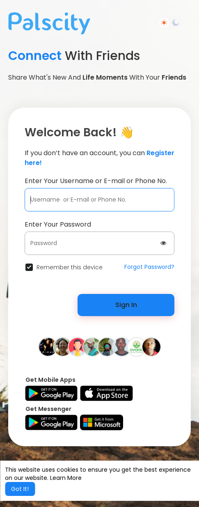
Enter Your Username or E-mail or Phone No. (96, 181)
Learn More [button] (66, 478)
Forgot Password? (149, 267)
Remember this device (70, 267)
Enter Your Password (58, 224)
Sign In (126, 305)
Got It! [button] (20, 489)
